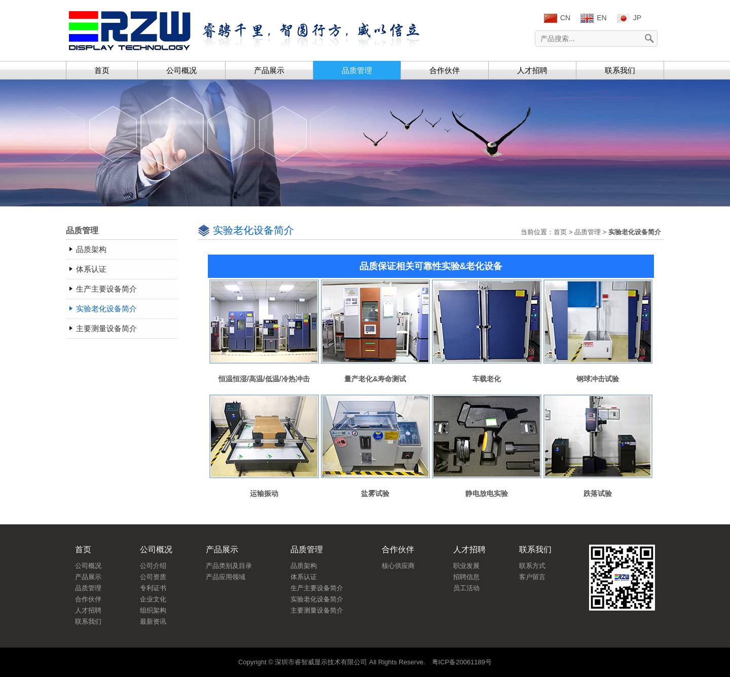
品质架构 (303, 565)
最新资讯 (153, 621)
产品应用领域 (225, 577)
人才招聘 (532, 70)
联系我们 (620, 70)
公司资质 (153, 577)
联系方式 (532, 565)
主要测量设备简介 (316, 610)
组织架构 (153, 610)
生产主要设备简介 (316, 588)
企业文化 (153, 599)
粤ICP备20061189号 (462, 662)
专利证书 (153, 588)
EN (593, 18)
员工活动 (466, 588)
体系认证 (303, 577)
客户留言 (532, 577)
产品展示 (269, 70)
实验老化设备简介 (316, 599)
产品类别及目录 (229, 565)
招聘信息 (466, 577)
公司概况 (181, 70)
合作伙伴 (444, 70)
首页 (102, 70)
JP (629, 18)
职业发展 (466, 565)
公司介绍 (153, 565)
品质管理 (357, 70)
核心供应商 (398, 565)
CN (557, 18)
